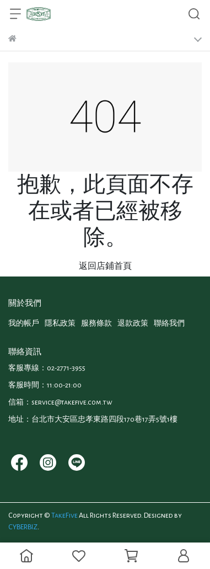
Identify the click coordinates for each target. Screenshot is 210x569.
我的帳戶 (23, 323)
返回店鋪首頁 (105, 266)
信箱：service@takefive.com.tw (60, 402)
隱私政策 (60, 323)
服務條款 (96, 323)
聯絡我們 (169, 323)
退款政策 (132, 323)
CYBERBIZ (22, 527)
